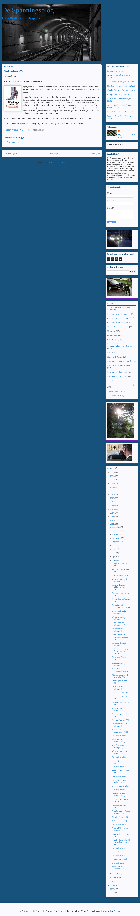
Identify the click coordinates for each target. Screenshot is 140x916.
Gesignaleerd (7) (118, 856)
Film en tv (111, 331)
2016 (112, 506)
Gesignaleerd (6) (118, 863)
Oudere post (94, 153)
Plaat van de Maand (114, 357)
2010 (112, 882)
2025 (112, 472)
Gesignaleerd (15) (119, 736)
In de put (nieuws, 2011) (121, 720)
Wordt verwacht (113, 396)
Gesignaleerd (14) (119, 757)
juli (113, 546)
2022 (112, 483)
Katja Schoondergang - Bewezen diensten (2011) (120, 651)
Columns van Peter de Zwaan (118, 318)
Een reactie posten (13, 142)
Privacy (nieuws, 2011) (120, 575)
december (116, 527)
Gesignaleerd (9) (118, 848)
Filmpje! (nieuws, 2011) (121, 693)
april (114, 556)
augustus (116, 542)
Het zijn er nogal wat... (115, 71)
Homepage (53, 153)
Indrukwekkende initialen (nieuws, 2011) (119, 587)
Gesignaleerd (112, 335)
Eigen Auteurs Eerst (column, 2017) (120, 112)
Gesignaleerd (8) (118, 852)
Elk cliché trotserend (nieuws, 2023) (121, 90)
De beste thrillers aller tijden (118, 327)
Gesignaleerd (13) (119, 767)
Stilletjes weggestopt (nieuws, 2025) (121, 86)
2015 (112, 509)
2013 (112, 517)
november (116, 531)
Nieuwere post (10, 153)
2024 (112, 476)
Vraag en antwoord (114, 391)
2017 (112, 502)
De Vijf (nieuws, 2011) (120, 786)
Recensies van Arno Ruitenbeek (119, 361)
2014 (112, 513)
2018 (112, 498)
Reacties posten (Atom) (57, 162)
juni (114, 549)
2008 (112, 889)
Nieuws (110, 353)
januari (115, 877)
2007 (112, 893)
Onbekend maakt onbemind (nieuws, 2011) (120, 637)
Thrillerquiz (111, 380)
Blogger (117, 911)
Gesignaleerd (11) (118, 790)
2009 (112, 885)
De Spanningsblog (28, 10)
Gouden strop (112, 340)
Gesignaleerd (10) (119, 824)
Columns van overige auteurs (118, 314)
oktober (115, 534)
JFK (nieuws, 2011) (119, 821)
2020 (112, 491)
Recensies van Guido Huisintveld (119, 366)
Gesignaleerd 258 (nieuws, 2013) (119, 94)
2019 (112, 494)
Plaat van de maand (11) (121, 859)
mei (114, 553)
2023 (112, 480)
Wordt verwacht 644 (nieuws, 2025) (120, 82)
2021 (112, 487)
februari (115, 873)
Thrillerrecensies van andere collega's (121, 385)
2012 (112, 520)
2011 (112, 524)
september (116, 538)
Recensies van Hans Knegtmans (119, 372)
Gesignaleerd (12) (119, 776)
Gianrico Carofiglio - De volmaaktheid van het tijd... (121, 842)
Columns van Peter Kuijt (116, 323)
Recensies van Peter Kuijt (117, 376)
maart (114, 560)
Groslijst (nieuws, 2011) (121, 817)
